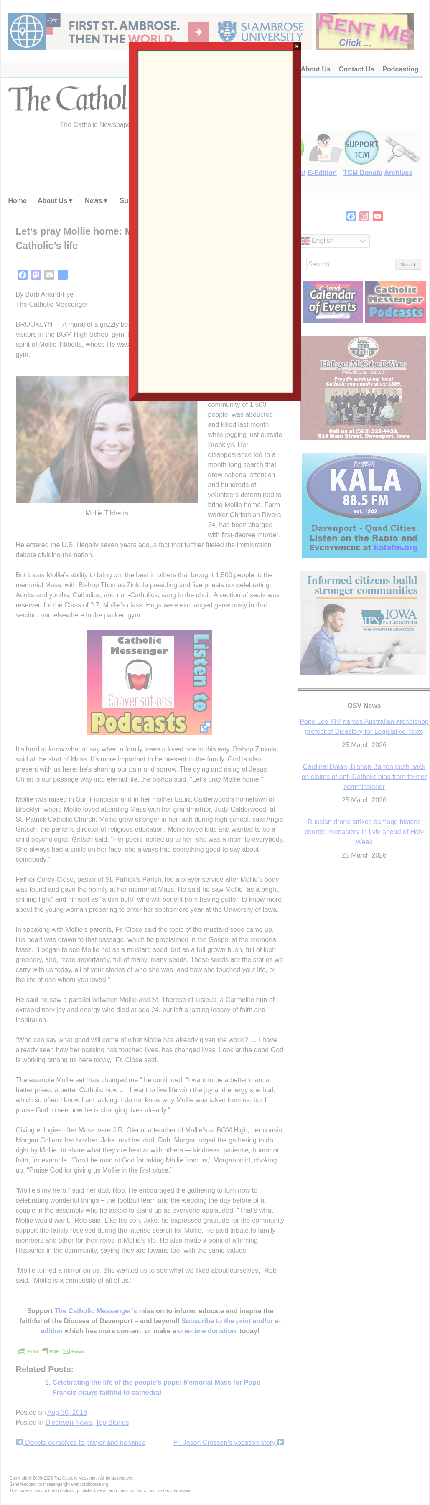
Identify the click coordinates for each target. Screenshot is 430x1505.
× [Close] (297, 46)
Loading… (215, 220)
